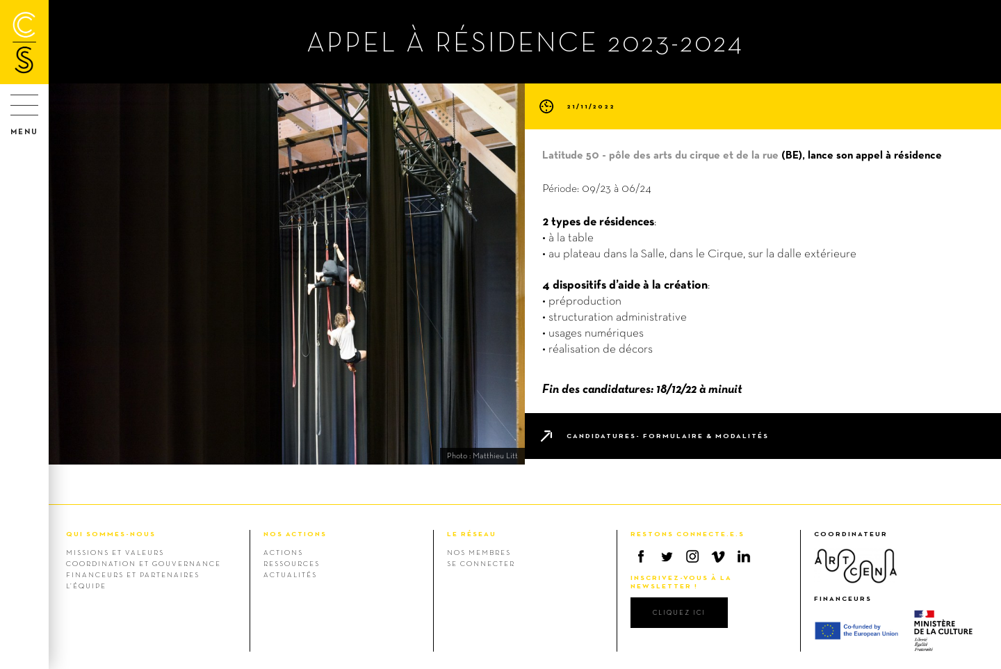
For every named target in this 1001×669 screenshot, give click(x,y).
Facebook (640, 556)
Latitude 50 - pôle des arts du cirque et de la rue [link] (660, 154)
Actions (283, 552)
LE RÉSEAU (471, 533)
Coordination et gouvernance (143, 563)
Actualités (290, 574)
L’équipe (86, 585)
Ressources (291, 563)
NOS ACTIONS (295, 533)
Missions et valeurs (115, 552)
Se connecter (481, 563)
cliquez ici (679, 612)
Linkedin (743, 556)
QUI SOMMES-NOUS (111, 533)
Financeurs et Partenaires (133, 574)
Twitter (666, 556)
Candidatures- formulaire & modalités (668, 435)
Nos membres (479, 552)
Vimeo (718, 556)
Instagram (692, 556)
